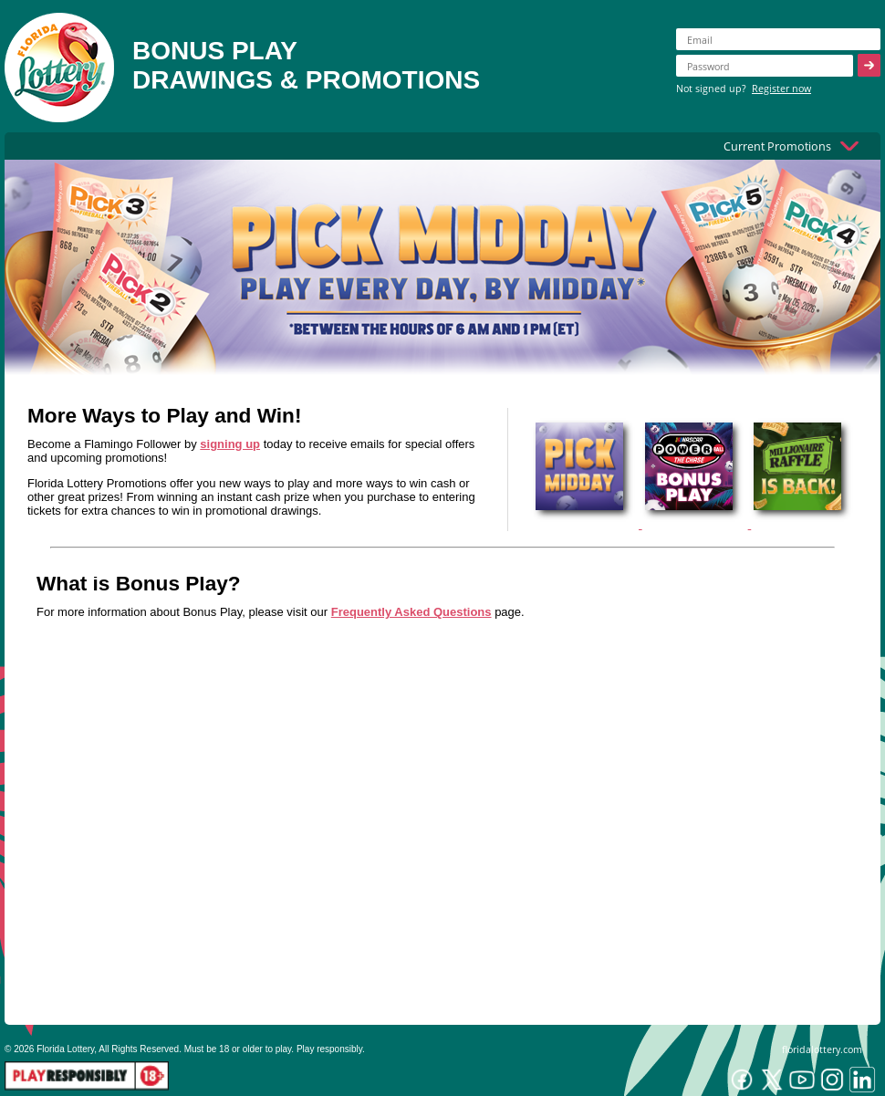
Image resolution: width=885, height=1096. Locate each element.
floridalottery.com (822, 1049)
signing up (230, 444)
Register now (781, 88)
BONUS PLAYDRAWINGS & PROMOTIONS (306, 65)
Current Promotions (777, 146)
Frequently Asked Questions (411, 612)
